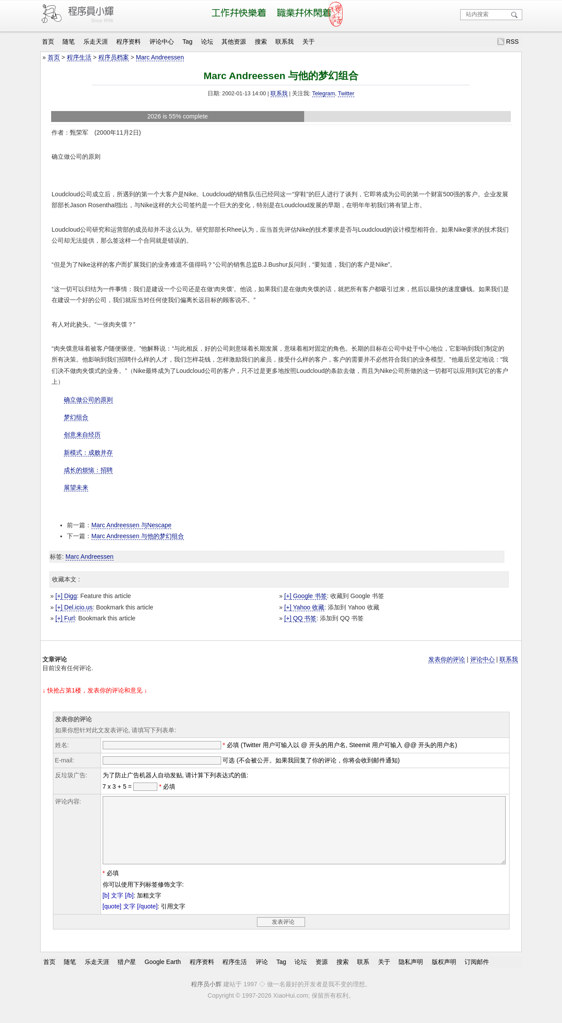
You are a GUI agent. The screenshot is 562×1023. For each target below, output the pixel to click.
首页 (48, 41)
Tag (188, 41)
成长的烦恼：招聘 (88, 469)
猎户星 (127, 974)
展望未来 (76, 487)
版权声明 (444, 974)
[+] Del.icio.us (74, 607)
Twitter (346, 93)
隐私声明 (411, 974)
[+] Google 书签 (305, 595)
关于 (308, 41)
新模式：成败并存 (88, 452)
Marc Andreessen (160, 57)
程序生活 (79, 57)
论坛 (207, 41)
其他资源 (234, 41)
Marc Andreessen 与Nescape (131, 525)
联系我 (284, 41)
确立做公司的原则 (88, 399)
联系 (363, 974)
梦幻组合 (76, 417)
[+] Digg (66, 595)
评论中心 (161, 41)
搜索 (261, 41)
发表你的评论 (446, 659)
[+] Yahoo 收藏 (304, 607)
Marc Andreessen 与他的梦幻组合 (137, 535)
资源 (322, 974)
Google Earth (163, 974)
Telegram (323, 93)
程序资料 (128, 41)
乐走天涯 (95, 41)
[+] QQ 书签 (300, 618)
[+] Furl (65, 618)
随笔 (68, 41)
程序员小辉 (206, 997)
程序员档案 (113, 57)
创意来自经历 (82, 434)
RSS (512, 41)
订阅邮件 (477, 974)
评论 (262, 974)
